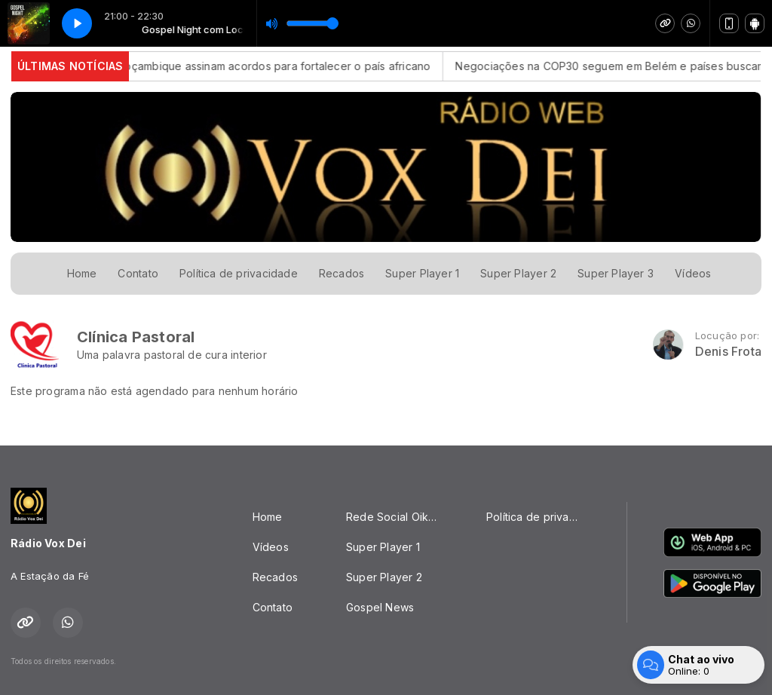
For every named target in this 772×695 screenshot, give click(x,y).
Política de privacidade (238, 273)
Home (82, 273)
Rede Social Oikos (393, 516)
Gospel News (380, 607)
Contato (138, 273)
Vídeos (693, 273)
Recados (341, 273)
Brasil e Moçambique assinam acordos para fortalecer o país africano (265, 66)
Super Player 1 (422, 273)
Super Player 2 (518, 273)
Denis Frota (728, 351)
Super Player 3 (615, 273)
